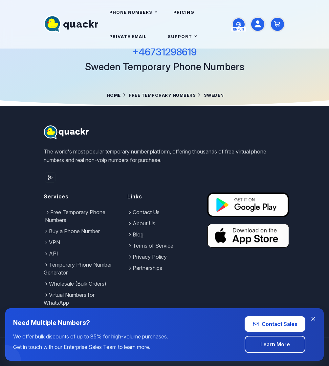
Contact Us (143, 212)
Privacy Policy (147, 257)
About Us (141, 223)
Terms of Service (150, 245)
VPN (52, 242)
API (51, 253)
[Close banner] (313, 319)
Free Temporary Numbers (162, 95)
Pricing (183, 12)
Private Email (128, 36)
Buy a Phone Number (72, 231)
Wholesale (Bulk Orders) (75, 283)
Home (114, 95)
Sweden (214, 95)
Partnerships (144, 268)
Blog (135, 234)
